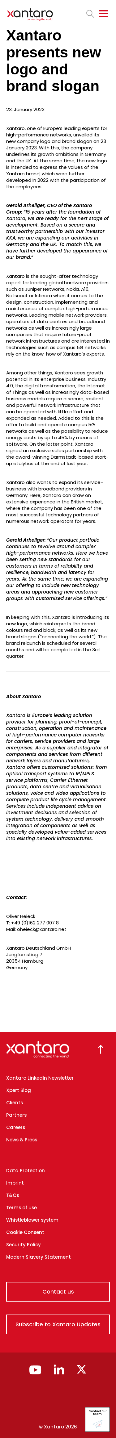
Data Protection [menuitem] (25, 1170)
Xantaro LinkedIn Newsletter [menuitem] (40, 1078)
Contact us (58, 1291)
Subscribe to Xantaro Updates (58, 1324)
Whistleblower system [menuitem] (32, 1220)
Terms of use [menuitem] (21, 1207)
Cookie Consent (25, 1232)
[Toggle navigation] (103, 13)
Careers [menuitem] (15, 1127)
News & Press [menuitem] (21, 1139)
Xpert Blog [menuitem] (18, 1090)
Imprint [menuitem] (15, 1183)
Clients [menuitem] (14, 1102)
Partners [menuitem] (16, 1115)
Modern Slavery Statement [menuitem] (38, 1257)
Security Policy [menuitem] (23, 1244)
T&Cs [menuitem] (12, 1195)
